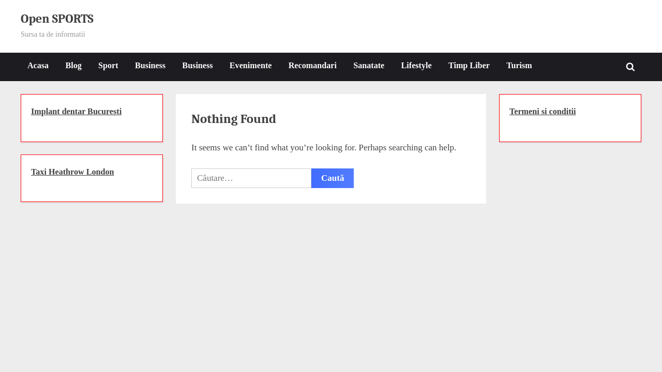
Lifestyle (416, 65)
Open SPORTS (57, 19)
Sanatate (368, 65)
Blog (73, 65)
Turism (519, 65)
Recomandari (313, 65)
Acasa (38, 65)
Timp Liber (469, 65)
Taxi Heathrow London (72, 171)
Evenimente (251, 65)
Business (150, 65)
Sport (108, 65)
